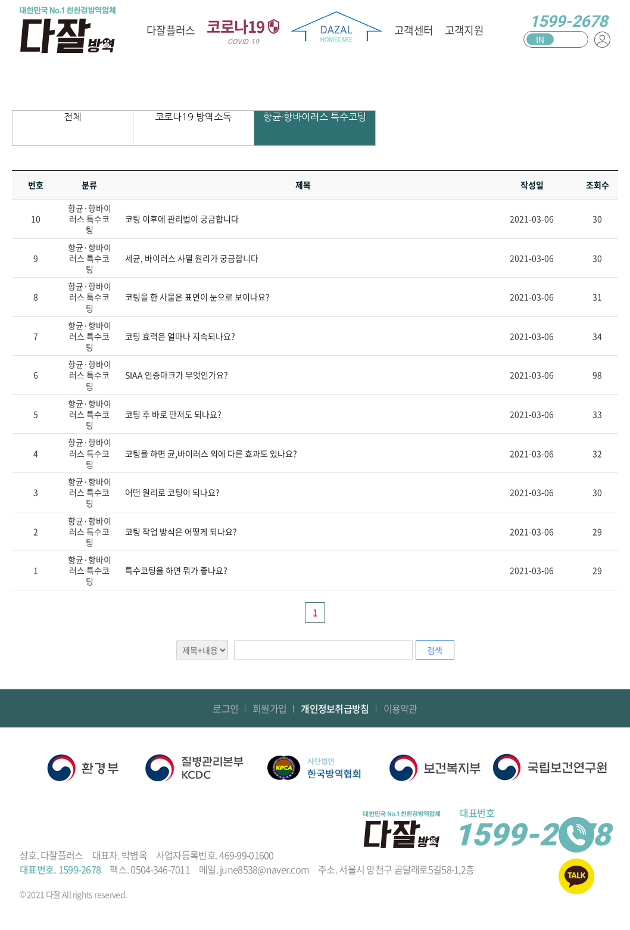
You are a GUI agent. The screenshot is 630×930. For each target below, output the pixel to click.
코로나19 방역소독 (193, 117)
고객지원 (464, 30)
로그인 (225, 708)
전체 (73, 117)
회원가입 (269, 708)
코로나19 (243, 30)
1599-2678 (568, 21)
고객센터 (413, 30)
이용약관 (400, 708)
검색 (434, 650)
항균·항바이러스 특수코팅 (314, 117)
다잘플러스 (170, 30)
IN (540, 39)
